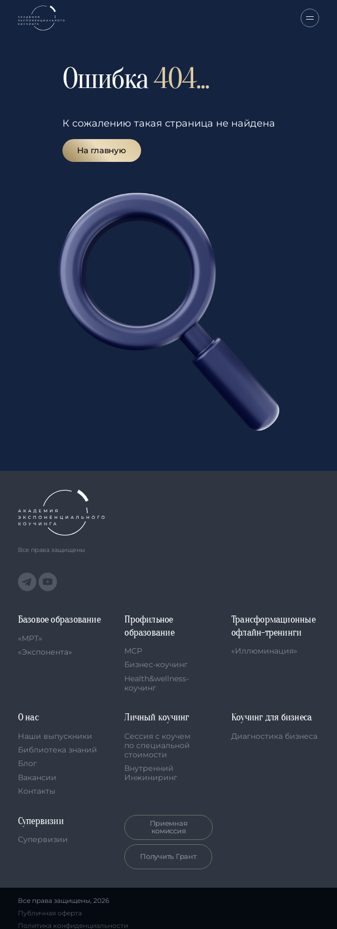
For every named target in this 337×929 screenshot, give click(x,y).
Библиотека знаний (57, 750)
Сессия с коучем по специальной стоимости (157, 745)
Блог (27, 763)
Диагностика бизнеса (274, 736)
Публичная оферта (50, 913)
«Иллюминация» (264, 651)
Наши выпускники (55, 736)
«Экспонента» (45, 652)
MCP (133, 651)
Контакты (36, 791)
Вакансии (37, 777)
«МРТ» (30, 638)
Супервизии (43, 839)
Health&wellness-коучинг (156, 683)
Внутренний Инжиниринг (150, 772)
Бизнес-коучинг (156, 664)
